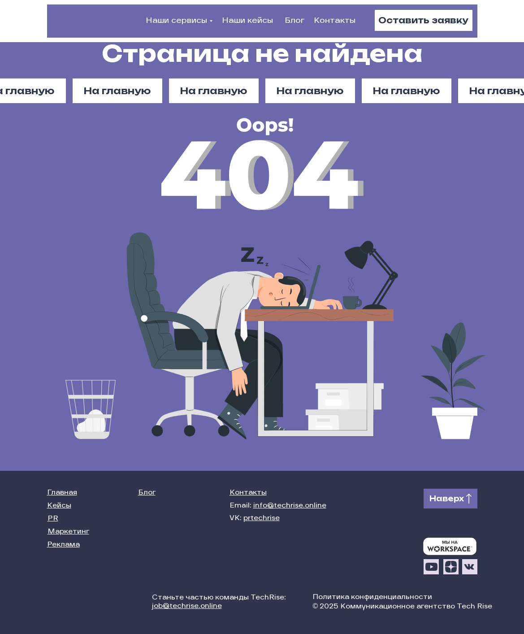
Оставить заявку (423, 20)
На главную (406, 90)
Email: (278, 506)
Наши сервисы (176, 21)
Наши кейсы (247, 21)
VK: (255, 518)
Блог (294, 21)
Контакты (334, 21)
